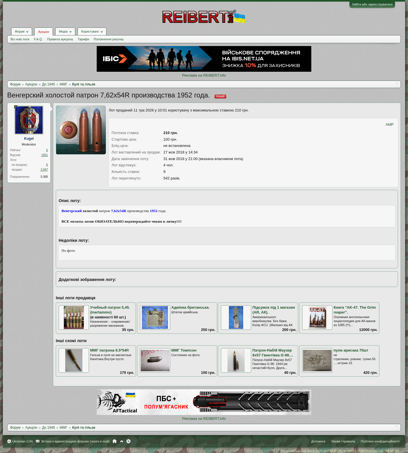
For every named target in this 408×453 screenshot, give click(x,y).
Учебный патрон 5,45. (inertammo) (110, 309)
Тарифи (83, 39)
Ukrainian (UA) (22, 441)
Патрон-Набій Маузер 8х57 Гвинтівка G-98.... (272, 352)
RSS (128, 441)
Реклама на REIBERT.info (204, 75)
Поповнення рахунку (109, 39)
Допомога (318, 441)
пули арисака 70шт (351, 350)
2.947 (44, 169)
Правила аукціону (60, 39)
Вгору (122, 441)
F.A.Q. (38, 39)
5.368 (44, 176)
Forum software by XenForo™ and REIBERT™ (339, 451)
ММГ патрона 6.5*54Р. (109, 350)
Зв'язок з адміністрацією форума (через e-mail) (75, 441)
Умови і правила (343, 441)
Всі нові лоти (20, 39)
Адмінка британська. (190, 307)
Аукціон (43, 31)
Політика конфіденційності (380, 441)
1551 (44, 155)
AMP (390, 124)
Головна (114, 441)
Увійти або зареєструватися (372, 4)
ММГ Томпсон (184, 350)
